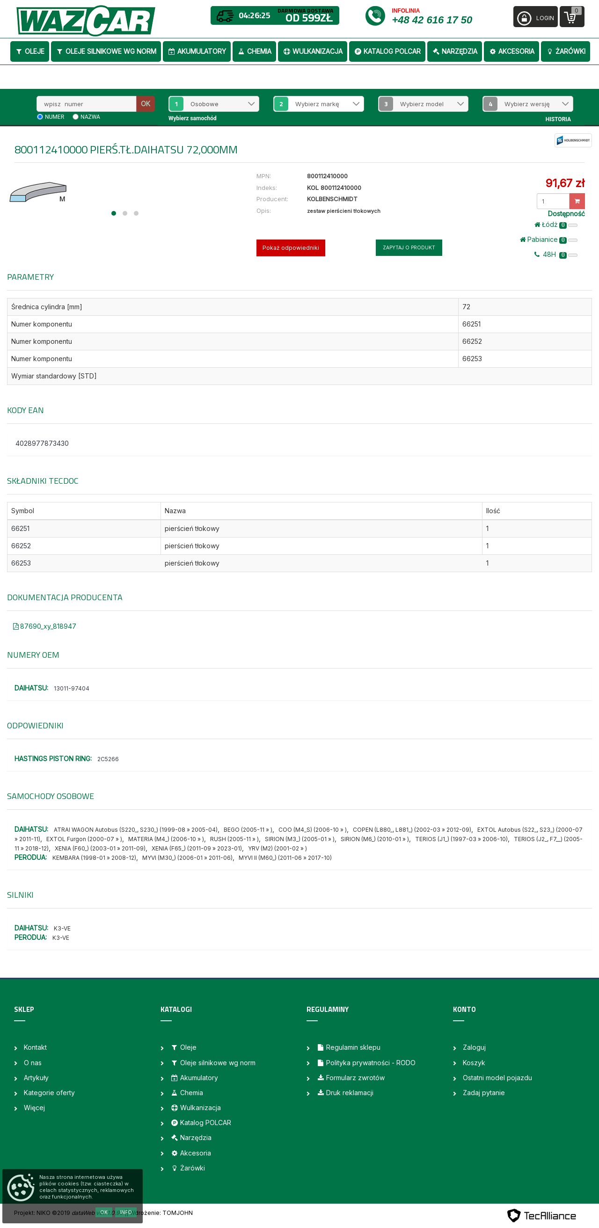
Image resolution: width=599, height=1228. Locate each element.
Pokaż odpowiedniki (291, 247)
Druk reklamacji (344, 1093)
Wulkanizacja (313, 51)
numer (54, 117)
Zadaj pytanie (484, 1093)
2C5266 (108, 759)
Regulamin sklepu (348, 1047)
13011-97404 (71, 688)
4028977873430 (42, 443)
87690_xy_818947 (44, 626)
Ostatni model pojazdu (497, 1078)
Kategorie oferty (49, 1093)
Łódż (555, 224)
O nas (33, 1063)
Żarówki (565, 51)
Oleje (29, 51)
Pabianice (548, 239)
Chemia (254, 51)
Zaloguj (474, 1047)
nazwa (90, 117)
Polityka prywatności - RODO (366, 1063)
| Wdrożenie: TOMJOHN (159, 1212)
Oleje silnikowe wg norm (106, 51)
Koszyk (474, 1063)
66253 (21, 563)
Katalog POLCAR (387, 51)
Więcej (34, 1108)
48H (555, 254)
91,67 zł (565, 183)
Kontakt (35, 1047)
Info (126, 1212)
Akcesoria (511, 51)
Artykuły (36, 1078)
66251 (20, 528)
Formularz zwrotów (350, 1078)
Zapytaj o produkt (409, 247)
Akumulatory (197, 51)
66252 (21, 546)
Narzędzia (454, 51)
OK (145, 104)
